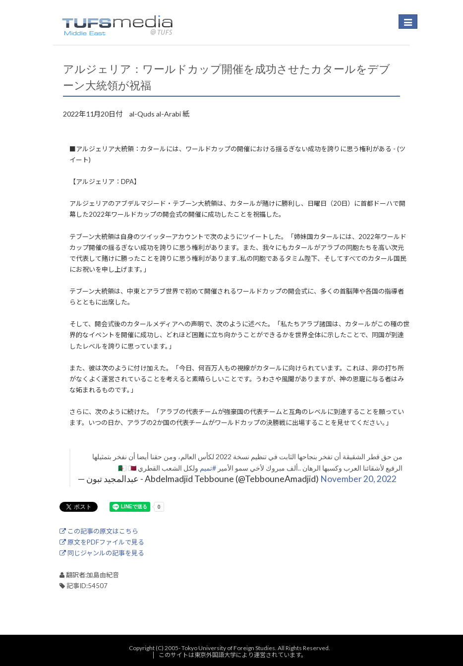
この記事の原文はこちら (98, 531)
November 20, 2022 (358, 479)
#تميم (208, 468)
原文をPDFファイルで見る (101, 542)
